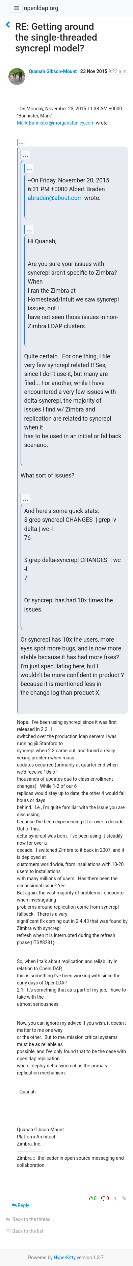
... (21, 142)
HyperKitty (65, 1257)
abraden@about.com (55, 198)
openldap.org (41, 8)
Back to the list (24, 1231)
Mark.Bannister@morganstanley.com (56, 123)
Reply (20, 1205)
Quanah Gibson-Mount (53, 71)
